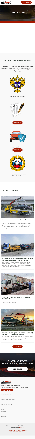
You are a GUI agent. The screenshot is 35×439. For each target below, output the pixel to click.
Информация (4, 416)
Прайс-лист (3, 414)
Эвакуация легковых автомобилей (9, 397)
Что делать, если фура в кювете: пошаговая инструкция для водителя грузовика (17, 259)
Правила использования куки (17, 433)
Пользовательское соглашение (17, 431)
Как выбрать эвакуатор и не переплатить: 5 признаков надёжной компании (17, 333)
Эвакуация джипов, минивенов (8, 399)
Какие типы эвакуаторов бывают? (14, 220)
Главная (3, 409)
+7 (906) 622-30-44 (17, 369)
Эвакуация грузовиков (6, 394)
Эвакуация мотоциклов (6, 404)
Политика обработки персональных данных (17, 430)
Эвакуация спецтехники (6, 401)
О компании (3, 411)
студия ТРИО (22, 427)
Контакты (3, 418)
